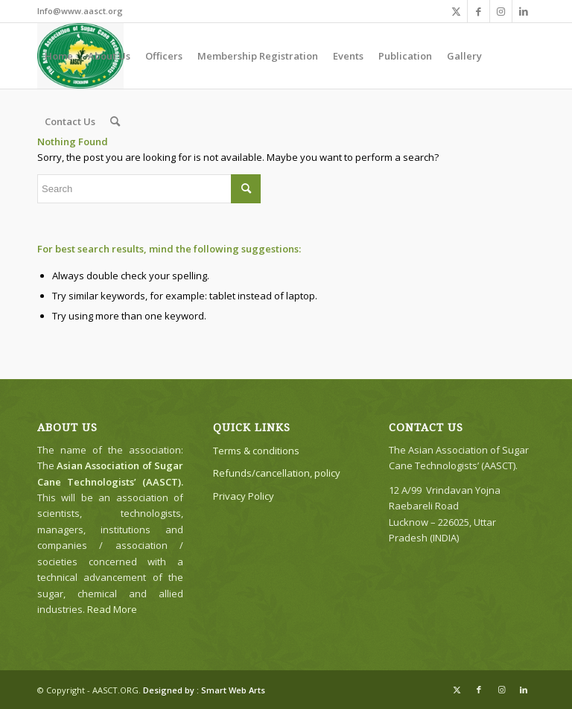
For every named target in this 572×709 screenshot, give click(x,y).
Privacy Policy (243, 496)
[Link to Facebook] (478, 11)
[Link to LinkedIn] (523, 11)
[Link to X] (456, 11)
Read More (112, 609)
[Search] (115, 121)
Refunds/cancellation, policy (276, 473)
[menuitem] (58, 56)
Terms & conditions (256, 450)
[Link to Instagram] (501, 11)
